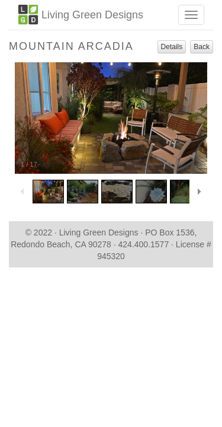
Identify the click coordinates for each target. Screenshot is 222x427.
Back (202, 47)
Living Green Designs (80, 14)
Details (172, 47)
